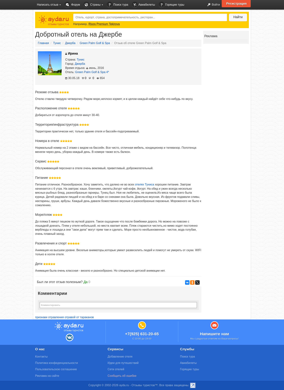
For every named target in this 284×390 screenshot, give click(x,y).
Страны (93, 5)
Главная (43, 43)
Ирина (71, 53)
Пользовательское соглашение (56, 369)
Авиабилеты (143, 5)
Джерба (70, 43)
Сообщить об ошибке (122, 375)
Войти (212, 5)
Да (85, 282)
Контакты (41, 356)
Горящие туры (171, 5)
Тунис (57, 43)
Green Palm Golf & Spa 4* (92, 72)
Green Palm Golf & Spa (95, 43)
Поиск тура (117, 5)
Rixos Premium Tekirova (104, 24)
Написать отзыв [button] (49, 4)
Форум (72, 5)
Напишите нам (214, 334)
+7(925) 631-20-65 (142, 334)
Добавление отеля (120, 356)
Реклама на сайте (47, 375)
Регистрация (236, 3)
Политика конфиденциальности (56, 362)
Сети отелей (116, 369)
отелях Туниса (144, 184)
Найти (238, 17)
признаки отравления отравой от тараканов (64, 317)
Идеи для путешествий (123, 362)
